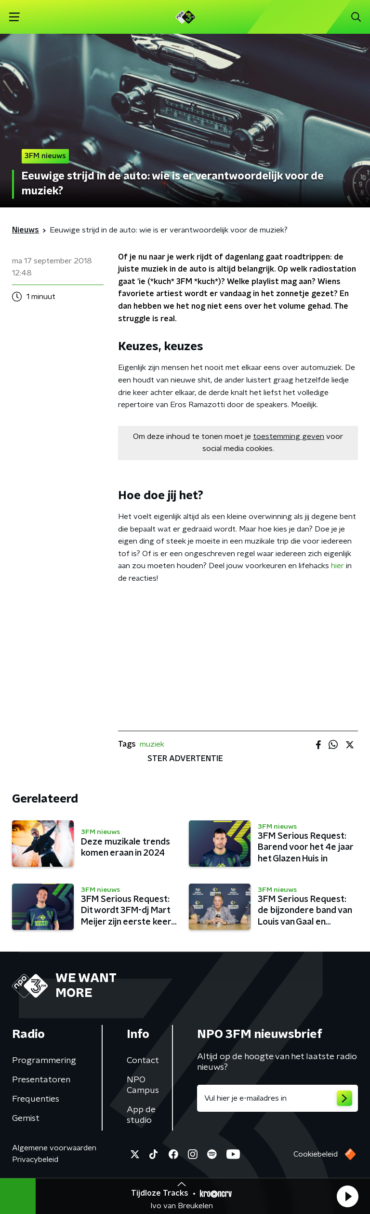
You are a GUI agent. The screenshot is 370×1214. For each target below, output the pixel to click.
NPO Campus (143, 1085)
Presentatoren (41, 1080)
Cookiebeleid (315, 1154)
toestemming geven (288, 436)
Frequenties (35, 1099)
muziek (152, 744)
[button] (347, 1196)
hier (337, 566)
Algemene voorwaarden (54, 1148)
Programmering (44, 1060)
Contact (143, 1060)
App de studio (141, 1115)
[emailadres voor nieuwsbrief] (277, 1098)
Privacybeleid (35, 1159)
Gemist (26, 1118)
